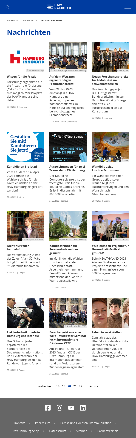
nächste (93, 386)
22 (80, 386)
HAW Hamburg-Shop (25, 431)
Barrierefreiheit (107, 431)
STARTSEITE (13, 20)
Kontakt (19, 423)
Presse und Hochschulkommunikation (85, 423)
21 (74, 386)
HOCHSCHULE (29, 20)
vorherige (44, 386)
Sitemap (81, 431)
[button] (8, 7)
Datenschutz (57, 431)
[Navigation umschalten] (127, 7)
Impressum (42, 423)
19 (63, 386)
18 (58, 386)
